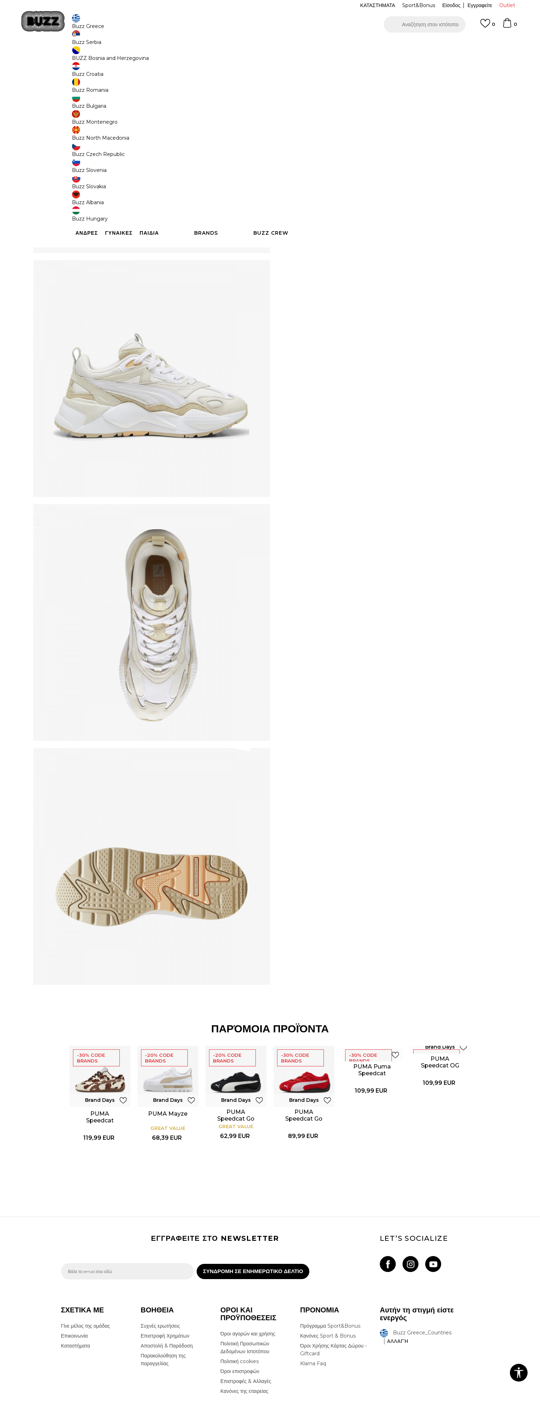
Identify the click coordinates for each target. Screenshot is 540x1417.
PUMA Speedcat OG (440, 1012)
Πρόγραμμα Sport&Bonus (330, 1280)
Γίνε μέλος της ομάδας (85, 1280)
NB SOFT (179, 1413)
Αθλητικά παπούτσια (173, 57)
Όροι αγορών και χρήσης (247, 1288)
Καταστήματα (75, 1300)
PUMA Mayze (168, 1063)
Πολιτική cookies (239, 1316)
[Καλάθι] (509, 26)
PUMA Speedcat (100, 1067)
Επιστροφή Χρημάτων (165, 1290)
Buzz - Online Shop (81, 57)
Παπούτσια (139, 57)
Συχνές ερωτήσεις (160, 1280)
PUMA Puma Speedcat (372, 1020)
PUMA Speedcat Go (236, 1065)
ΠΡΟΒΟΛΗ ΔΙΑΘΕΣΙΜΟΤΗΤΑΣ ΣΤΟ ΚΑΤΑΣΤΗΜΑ (376, 276)
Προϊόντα (115, 57)
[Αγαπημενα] (487, 26)
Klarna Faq (313, 1318)
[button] (425, 24)
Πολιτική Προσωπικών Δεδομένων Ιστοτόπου (244, 1302)
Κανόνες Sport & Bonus (328, 1290)
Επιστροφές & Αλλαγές (245, 1336)
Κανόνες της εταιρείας (244, 1346)
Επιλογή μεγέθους (304, 142)
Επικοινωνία (74, 1290)
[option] (270, 46)
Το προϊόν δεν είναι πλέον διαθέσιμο (339, 210)
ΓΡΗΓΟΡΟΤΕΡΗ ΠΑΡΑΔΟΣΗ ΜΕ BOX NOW (249, 45)
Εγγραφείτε (479, 5)
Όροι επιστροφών (239, 1326)
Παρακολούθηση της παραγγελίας (163, 1314)
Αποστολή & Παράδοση (167, 1300)
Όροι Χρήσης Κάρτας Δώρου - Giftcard (333, 1304)
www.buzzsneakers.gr (112, 1413)
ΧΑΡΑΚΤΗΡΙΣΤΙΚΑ (376, 253)
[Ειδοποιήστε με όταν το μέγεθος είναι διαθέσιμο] (294, 153)
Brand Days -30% (314, 116)
